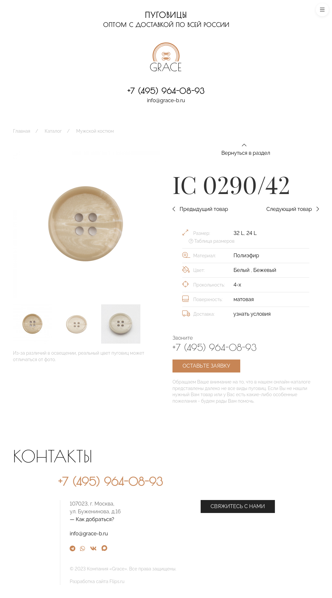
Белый (242, 270)
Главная (21, 131)
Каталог (53, 131)
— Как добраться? (159, 519)
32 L (238, 233)
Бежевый (264, 270)
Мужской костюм (95, 131)
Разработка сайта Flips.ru (164, 581)
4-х (237, 285)
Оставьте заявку (206, 366)
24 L (251, 233)
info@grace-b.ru (166, 100)
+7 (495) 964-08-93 (166, 90)
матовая (243, 299)
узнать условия (252, 314)
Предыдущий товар (200, 209)
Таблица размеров (211, 241)
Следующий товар (292, 209)
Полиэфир (246, 255)
